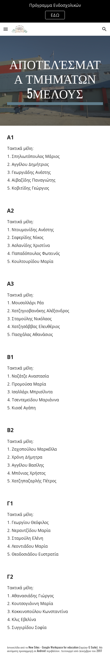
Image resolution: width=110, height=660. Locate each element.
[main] (55, 81)
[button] (5, 29)
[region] (55, 11)
